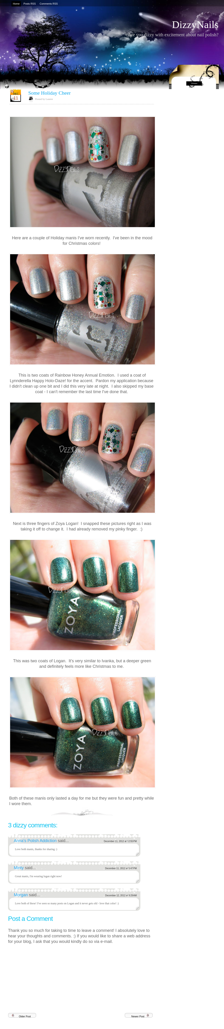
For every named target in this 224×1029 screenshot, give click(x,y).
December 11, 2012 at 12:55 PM (120, 841)
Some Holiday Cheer (49, 93)
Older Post (25, 1016)
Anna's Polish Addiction (36, 840)
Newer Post (138, 1016)
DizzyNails (195, 24)
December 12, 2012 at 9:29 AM (121, 895)
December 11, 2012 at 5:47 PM (121, 868)
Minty (19, 867)
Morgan (21, 895)
